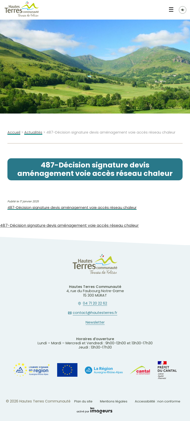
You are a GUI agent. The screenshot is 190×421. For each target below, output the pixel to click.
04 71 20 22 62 (95, 303)
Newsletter (95, 322)
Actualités (33, 132)
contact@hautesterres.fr (95, 313)
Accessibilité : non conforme (157, 401)
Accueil (13, 132)
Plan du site (83, 401)
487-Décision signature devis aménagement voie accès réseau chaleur (72, 207)
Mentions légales (113, 401)
